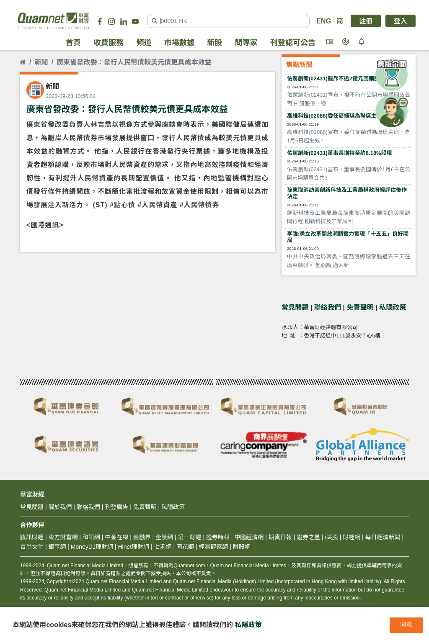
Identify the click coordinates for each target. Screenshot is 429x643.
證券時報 (218, 537)
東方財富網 (63, 537)
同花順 (185, 546)
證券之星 (307, 537)
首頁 (73, 43)
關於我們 (60, 507)
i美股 (330, 537)
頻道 (143, 43)
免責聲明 (360, 307)
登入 (400, 21)
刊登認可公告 (292, 43)
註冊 (365, 21)
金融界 (142, 537)
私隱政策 (392, 307)
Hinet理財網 (133, 546)
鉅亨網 (57, 546)
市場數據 (179, 43)
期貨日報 (280, 537)
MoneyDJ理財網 (92, 546)
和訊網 (91, 537)
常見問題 (295, 307)
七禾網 (163, 546)
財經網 (351, 537)
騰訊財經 (32, 537)
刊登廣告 (116, 507)
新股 (214, 43)
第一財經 (190, 537)
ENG (323, 21)
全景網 (164, 537)
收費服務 (108, 43)
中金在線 (116, 537)
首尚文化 (32, 546)
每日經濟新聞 (383, 537)
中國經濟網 (249, 537)
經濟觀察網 (213, 546)
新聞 (41, 62)
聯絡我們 (327, 307)
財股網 (242, 546)
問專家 (246, 43)
